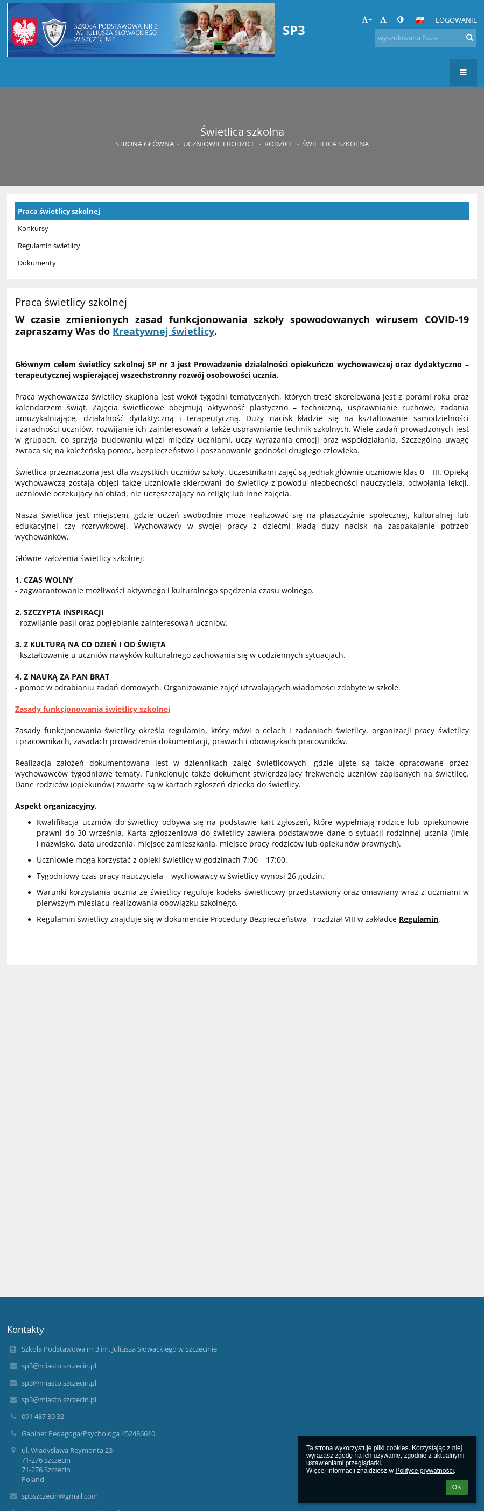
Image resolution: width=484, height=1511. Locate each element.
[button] (420, 19)
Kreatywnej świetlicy (163, 331)
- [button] (384, 19)
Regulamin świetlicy (49, 245)
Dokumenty (37, 263)
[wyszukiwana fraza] (426, 37)
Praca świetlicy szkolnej (59, 211)
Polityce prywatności (424, 1470)
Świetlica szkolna (335, 144)
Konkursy (33, 228)
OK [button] (456, 1487)
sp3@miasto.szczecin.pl (59, 1365)
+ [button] (367, 19)
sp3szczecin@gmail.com (60, 1496)
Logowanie (456, 20)
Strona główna (144, 144)
